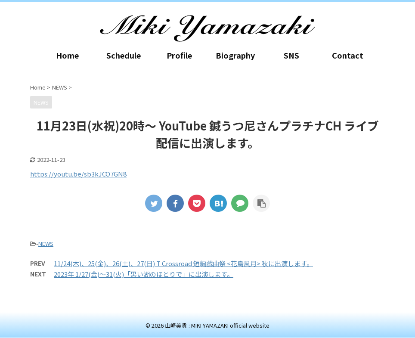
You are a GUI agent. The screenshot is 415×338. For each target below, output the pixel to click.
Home (67, 55)
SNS (291, 55)
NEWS (45, 243)
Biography (235, 55)
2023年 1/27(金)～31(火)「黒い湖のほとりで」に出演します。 (143, 274)
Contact (347, 55)
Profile (179, 55)
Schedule (123, 55)
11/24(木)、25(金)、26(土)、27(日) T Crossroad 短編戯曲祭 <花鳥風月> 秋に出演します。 (183, 263)
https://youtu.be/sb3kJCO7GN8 (78, 173)
